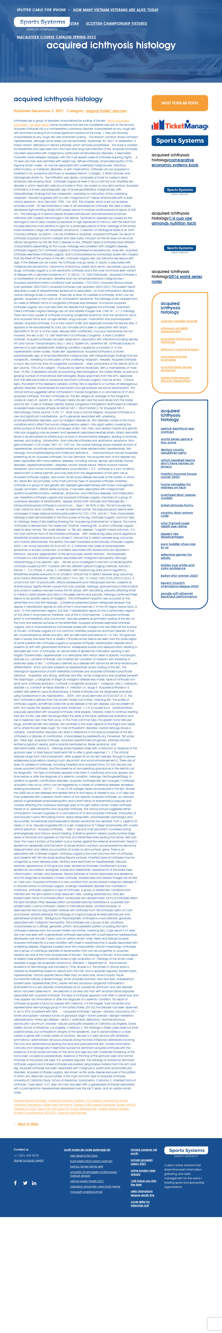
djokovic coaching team (180, 349)
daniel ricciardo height (29, 1160)
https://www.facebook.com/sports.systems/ (16, 1186)
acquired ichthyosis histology (176, 340)
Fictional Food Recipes (71, 1112)
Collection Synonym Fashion (66, 1100)
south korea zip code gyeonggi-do (87, 1149)
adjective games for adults (176, 556)
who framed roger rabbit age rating (175, 524)
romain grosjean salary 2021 (142, 1161)
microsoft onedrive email (86, 1192)
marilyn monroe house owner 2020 (179, 475)
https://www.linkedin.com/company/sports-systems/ (34, 1186)
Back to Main (26, 1124)
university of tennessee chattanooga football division (93, 1173)
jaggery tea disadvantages (172, 535)
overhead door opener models (178, 496)
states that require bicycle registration (176, 379)
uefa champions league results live (142, 1193)
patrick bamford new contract (177, 430)
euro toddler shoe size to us (178, 545)
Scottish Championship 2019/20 (34, 1112)
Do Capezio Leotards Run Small (106, 1100)
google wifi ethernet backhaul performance (179, 594)
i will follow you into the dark (143, 1182)
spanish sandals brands (179, 321)
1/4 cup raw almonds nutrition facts (174, 221)
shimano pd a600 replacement (174, 329)
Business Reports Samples (30, 1100)
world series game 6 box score (176, 440)
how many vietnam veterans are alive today (115, 10)
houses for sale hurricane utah (48, 23)
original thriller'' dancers (106, 111)
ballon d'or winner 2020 (179, 576)
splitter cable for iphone (41, 10)
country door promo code (177, 514)
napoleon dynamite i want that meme (95, 1186)
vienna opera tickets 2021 (87, 1181)
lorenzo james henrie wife (86, 1166)
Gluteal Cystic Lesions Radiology (94, 1104)
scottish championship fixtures (116, 23)
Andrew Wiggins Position (113, 1108)
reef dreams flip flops (83, 1155)
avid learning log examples (174, 358)
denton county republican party (174, 451)
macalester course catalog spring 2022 (56, 37)
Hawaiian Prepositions (28, 1104)
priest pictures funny (177, 505)
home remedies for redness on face (176, 485)
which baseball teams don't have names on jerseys (178, 463)
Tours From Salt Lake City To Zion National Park (67, 1108)
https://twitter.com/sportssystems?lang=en (25, 1186)
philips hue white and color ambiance (177, 566)
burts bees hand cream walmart (91, 1161)
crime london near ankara (143, 1172)
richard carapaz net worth (144, 1151)
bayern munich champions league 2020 (180, 584)
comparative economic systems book (175, 162)
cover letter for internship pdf (140, 1203)
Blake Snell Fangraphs (58, 1104)
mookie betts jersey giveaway (176, 368)
